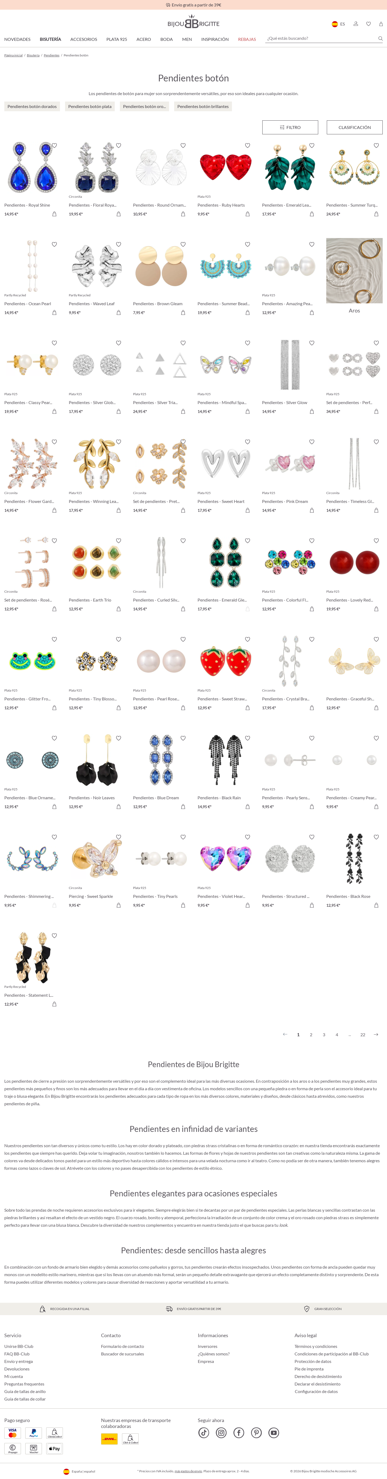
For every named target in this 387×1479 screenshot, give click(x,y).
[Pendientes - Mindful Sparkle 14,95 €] (226, 378)
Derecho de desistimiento (318, 1376)
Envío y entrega (18, 1361)
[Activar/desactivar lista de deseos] (54, 145)
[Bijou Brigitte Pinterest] (256, 1432)
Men (187, 39)
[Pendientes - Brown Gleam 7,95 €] (161, 279)
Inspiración (215, 39)
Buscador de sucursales (122, 1353)
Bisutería (50, 39)
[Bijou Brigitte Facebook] (239, 1432)
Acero (144, 39)
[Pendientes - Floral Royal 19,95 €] (97, 180)
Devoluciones (17, 1368)
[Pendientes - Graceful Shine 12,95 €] (354, 674)
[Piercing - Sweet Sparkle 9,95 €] (97, 872)
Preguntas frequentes (24, 1383)
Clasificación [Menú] (355, 127)
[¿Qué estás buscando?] (324, 38)
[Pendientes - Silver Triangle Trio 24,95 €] (161, 378)
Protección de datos (313, 1361)
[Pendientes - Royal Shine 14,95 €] (32, 180)
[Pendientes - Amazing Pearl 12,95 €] (290, 279)
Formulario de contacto (122, 1346)
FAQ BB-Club (17, 1353)
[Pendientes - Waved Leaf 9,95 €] (97, 279)
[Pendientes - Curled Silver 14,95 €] (161, 575)
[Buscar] (380, 38)
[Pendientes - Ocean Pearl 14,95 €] (32, 279)
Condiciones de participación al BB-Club (332, 1353)
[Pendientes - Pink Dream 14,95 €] (290, 477)
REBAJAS (247, 39)
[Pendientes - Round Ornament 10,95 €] (161, 180)
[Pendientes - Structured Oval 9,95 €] (290, 872)
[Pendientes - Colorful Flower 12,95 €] (290, 575)
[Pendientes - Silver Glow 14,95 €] (290, 378)
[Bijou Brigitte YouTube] (274, 1432)
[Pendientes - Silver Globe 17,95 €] (97, 378)
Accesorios (83, 39)
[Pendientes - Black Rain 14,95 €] (226, 773)
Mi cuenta (13, 1376)
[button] (355, 23)
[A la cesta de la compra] (54, 213)
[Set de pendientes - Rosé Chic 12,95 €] (32, 575)
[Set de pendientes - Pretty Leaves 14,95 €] (161, 477)
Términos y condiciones (316, 1346)
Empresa (206, 1361)
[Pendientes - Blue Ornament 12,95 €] (32, 773)
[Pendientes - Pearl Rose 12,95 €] (161, 674)
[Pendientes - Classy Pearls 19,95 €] (32, 378)
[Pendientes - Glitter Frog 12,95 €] (32, 674)
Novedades (17, 39)
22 (362, 1034)
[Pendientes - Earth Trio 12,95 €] (97, 575)
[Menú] (290, 127)
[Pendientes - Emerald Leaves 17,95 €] (290, 180)
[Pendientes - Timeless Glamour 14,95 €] (354, 477)
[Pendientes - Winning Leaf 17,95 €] (97, 477)
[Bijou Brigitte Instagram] (221, 1432)
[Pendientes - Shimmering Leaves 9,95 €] (32, 872)
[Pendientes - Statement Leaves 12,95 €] (32, 970)
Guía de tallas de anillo (25, 1391)
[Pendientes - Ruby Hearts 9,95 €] (226, 180)
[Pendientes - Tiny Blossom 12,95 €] (97, 674)
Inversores (207, 1346)
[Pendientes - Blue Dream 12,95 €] (161, 773)
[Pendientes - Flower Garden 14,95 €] (32, 477)
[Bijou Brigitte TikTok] (204, 1432)
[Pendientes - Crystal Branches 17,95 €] (290, 674)
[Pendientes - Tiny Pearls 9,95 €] (161, 872)
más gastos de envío (188, 1471)
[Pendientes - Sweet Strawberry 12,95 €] (226, 674)
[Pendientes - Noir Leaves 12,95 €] (97, 773)
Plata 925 (116, 39)
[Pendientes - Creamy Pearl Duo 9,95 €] (354, 773)
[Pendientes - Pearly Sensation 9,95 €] (290, 773)
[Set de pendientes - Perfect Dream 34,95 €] (354, 378)
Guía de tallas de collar (25, 1398)
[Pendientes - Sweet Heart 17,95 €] (226, 477)
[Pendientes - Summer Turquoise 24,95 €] (354, 180)
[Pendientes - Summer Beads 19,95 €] (226, 279)
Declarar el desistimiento (318, 1383)
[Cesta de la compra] (381, 23)
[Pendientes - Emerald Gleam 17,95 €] (226, 575)
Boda (166, 39)
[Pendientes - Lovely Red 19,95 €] (354, 575)
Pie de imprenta (309, 1368)
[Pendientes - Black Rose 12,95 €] (354, 872)
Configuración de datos (316, 1391)
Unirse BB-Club (18, 1346)
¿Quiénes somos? (214, 1353)
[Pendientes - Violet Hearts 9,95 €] (226, 872)
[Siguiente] (376, 1034)
